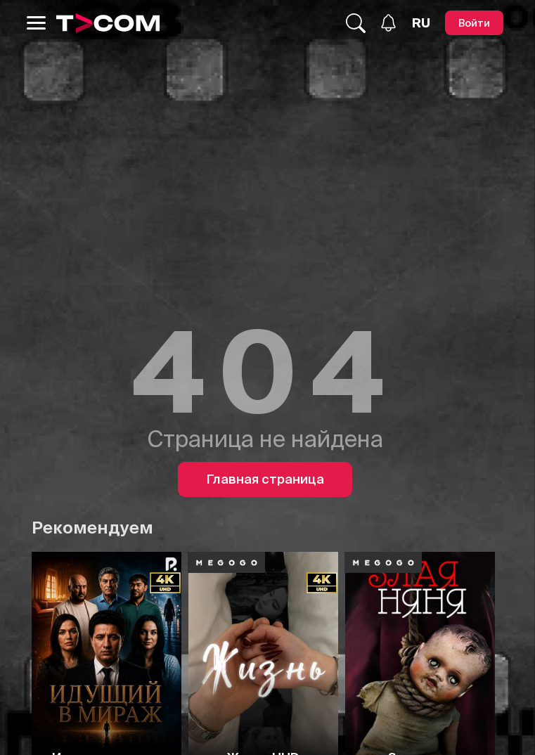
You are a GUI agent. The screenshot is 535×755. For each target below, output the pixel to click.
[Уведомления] (388, 23)
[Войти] (474, 23)
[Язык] (421, 23)
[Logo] (108, 23)
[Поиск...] (356, 23)
